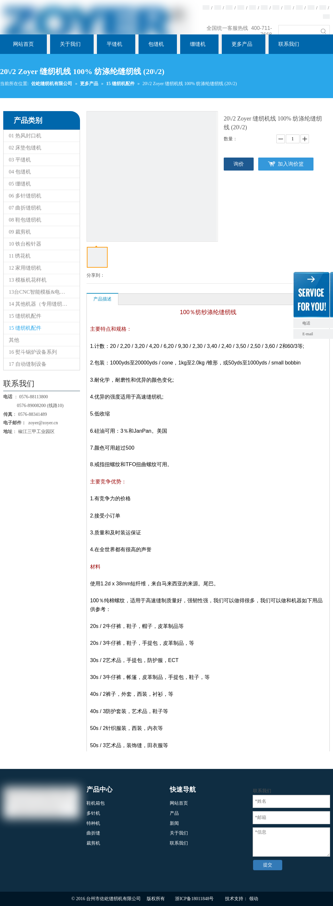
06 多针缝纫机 (25, 195)
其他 (14, 340)
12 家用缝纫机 (25, 268)
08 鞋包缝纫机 (25, 220)
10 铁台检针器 (25, 244)
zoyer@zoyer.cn (42, 422)
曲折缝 (93, 833)
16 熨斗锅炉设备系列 (33, 352)
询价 (238, 164)
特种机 (93, 823)
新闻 (174, 823)
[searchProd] (298, 31)
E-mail (307, 334)
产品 (174, 813)
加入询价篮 (291, 164)
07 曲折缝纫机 (25, 208)
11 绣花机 (20, 256)
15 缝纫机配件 (25, 316)
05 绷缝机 (20, 183)
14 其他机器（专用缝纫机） (41, 304)
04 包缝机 (20, 171)
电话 (316, 323)
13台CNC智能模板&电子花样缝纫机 (44, 292)
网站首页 (179, 803)
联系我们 (179, 843)
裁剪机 (93, 843)
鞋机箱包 (96, 803)
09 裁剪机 (20, 232)
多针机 (93, 813)
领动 (253, 898)
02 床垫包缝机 (25, 147)
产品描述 (102, 299)
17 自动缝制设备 (28, 364)
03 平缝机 (20, 159)
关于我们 (179, 833)
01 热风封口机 (25, 135)
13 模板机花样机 (28, 280)
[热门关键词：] (323, 31)
